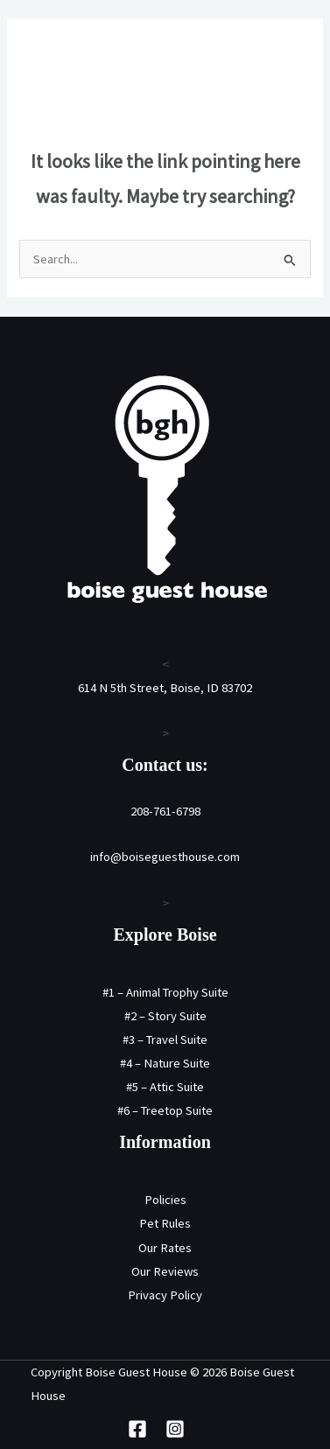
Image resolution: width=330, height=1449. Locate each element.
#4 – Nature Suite (165, 1063)
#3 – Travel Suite (165, 1039)
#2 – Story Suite (165, 1016)
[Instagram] (175, 1428)
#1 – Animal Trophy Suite (165, 992)
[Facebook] (137, 1428)
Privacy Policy (165, 1295)
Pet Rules (165, 1223)
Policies (165, 1200)
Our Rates (165, 1248)
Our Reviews (165, 1271)
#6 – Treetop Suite (165, 1110)
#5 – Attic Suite (165, 1087)
